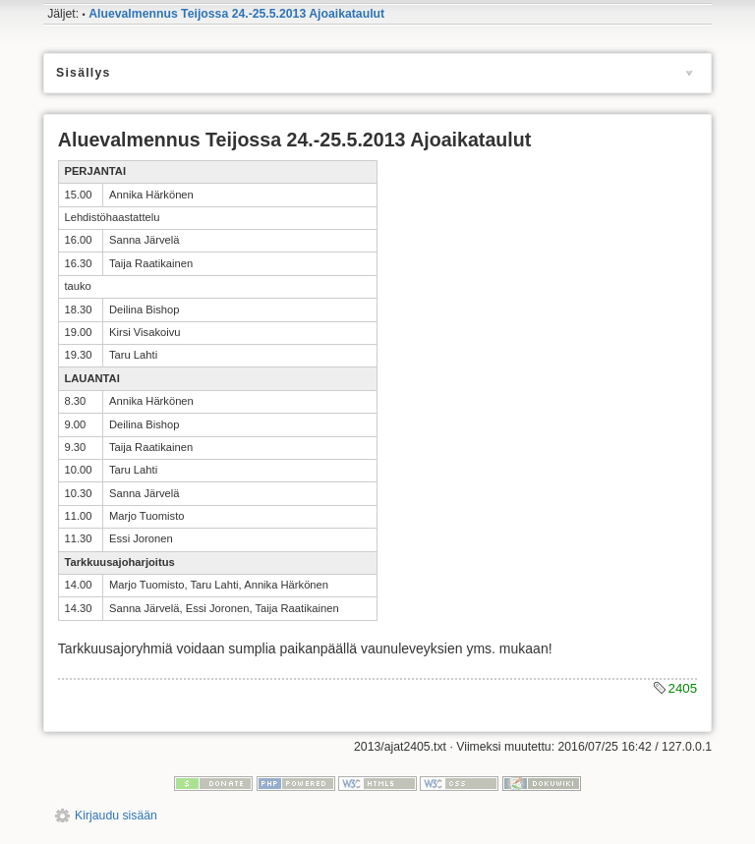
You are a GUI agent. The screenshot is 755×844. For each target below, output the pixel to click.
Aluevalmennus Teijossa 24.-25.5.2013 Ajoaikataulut (236, 14)
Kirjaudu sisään (116, 815)
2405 (683, 688)
